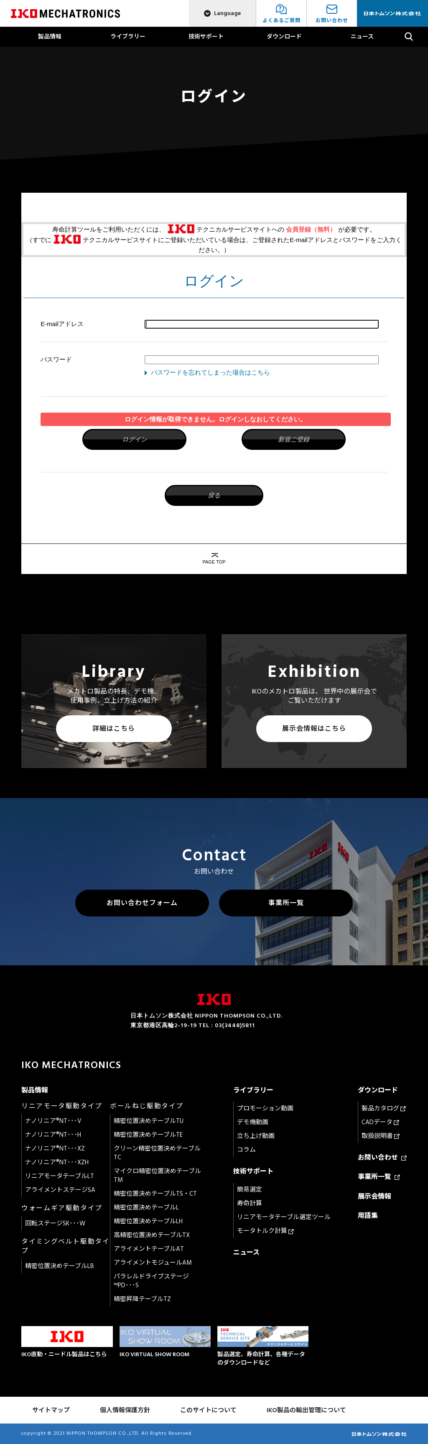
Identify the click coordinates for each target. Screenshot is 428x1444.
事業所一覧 (286, 903)
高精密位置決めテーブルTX (152, 1235)
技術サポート (206, 36)
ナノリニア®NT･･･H (53, 1135)
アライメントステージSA (60, 1190)
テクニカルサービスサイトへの (240, 229)
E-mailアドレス (62, 323)
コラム (246, 1150)
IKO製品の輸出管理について (306, 1410)
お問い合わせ (382, 1157)
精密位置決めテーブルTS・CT (155, 1194)
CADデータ (380, 1122)
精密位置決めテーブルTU (148, 1121)
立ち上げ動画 (256, 1136)
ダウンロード (284, 36)
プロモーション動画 (265, 1108)
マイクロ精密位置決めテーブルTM (157, 1175)
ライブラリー (127, 36)
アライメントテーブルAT (149, 1249)
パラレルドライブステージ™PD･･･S (151, 1281)
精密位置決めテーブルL (146, 1207)
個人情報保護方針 (125, 1410)
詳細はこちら (113, 728)
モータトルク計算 (265, 1231)
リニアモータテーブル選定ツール (284, 1217)
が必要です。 (357, 229)
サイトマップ (51, 1410)
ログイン (134, 439)
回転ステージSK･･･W (55, 1223)
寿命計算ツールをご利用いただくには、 (108, 229)
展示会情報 (374, 1196)
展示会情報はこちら (314, 728)
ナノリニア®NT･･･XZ (55, 1148)
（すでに (39, 239)
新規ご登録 (293, 439)
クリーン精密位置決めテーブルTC (157, 1153)
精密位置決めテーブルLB (59, 1266)
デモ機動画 (252, 1122)
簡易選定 (249, 1189)
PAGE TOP (213, 561)
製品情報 (49, 36)
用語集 (368, 1215)
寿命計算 (249, 1203)
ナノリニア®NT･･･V (53, 1121)
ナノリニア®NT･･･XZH (57, 1162)
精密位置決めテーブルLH (148, 1221)
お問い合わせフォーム (142, 903)
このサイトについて (208, 1410)
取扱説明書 (381, 1136)
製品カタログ (384, 1108)
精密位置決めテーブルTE (148, 1135)
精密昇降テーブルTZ (142, 1299)
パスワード (56, 359)
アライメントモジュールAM (153, 1263)
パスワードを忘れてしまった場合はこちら (210, 372)
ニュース (362, 36)
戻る (214, 495)
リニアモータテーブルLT (59, 1176)
